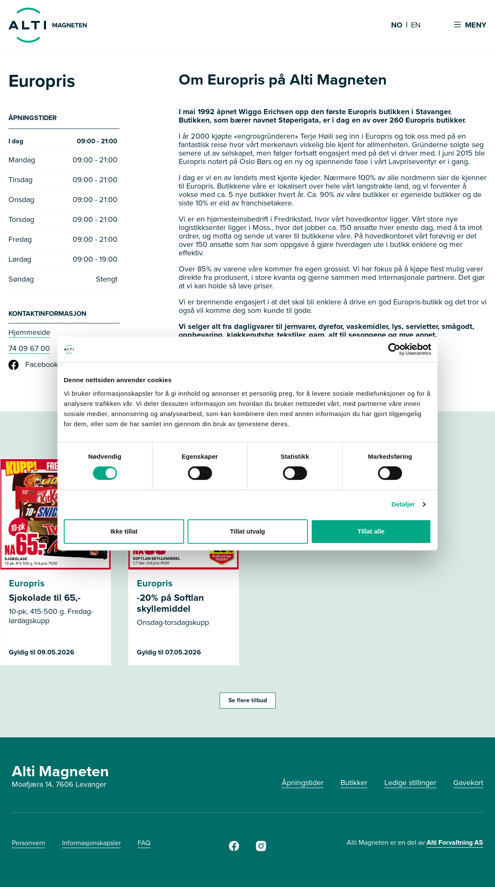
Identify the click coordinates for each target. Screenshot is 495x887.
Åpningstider (303, 784)
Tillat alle (371, 531)
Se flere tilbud (247, 702)
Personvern (28, 845)
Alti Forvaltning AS (455, 844)
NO (397, 25)
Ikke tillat (123, 531)
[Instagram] (261, 850)
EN (416, 25)
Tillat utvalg (247, 531)
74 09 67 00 (29, 350)
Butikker (353, 784)
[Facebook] (234, 850)
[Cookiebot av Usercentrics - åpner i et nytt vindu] (394, 349)
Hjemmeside (29, 334)
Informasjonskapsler (91, 845)
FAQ (144, 845)
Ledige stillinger (410, 784)
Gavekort (468, 784)
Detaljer (403, 504)
